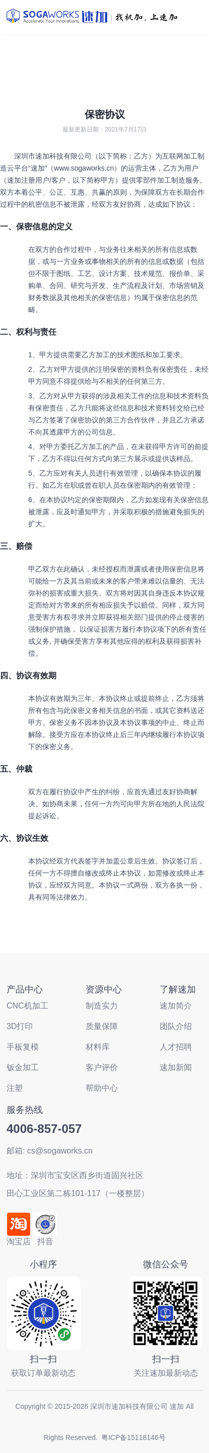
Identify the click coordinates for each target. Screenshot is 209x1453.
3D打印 (20, 1026)
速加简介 (176, 1005)
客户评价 (102, 1067)
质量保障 (102, 1026)
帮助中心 (102, 1088)
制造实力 (102, 1005)
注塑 (15, 1088)
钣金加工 (23, 1067)
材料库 (98, 1047)
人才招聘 (176, 1047)
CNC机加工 (27, 1005)
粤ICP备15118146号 (133, 1437)
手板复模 (23, 1047)
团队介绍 (176, 1026)
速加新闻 (176, 1067)
